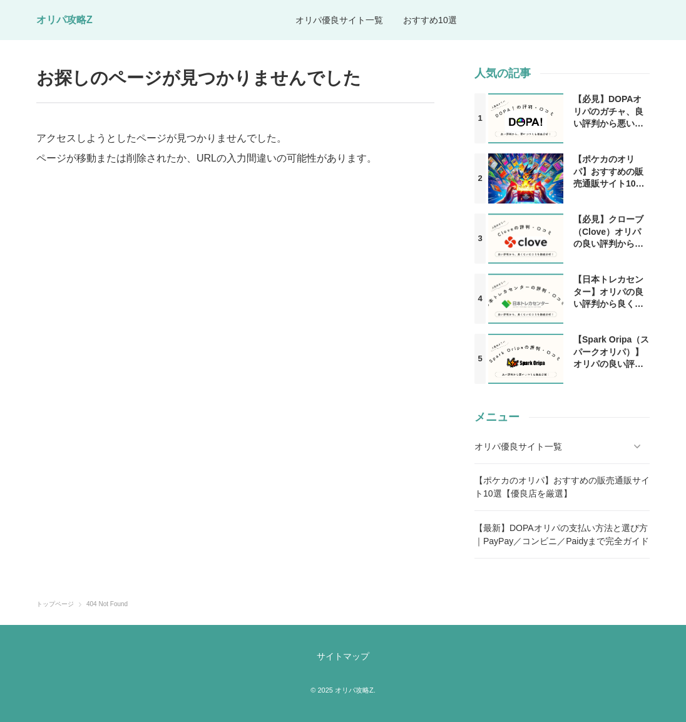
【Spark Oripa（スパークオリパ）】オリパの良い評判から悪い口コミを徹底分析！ (611, 363)
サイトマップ (343, 656)
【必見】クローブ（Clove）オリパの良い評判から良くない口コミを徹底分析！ (608, 243)
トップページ (55, 604)
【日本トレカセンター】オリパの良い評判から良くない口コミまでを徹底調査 (608, 303)
